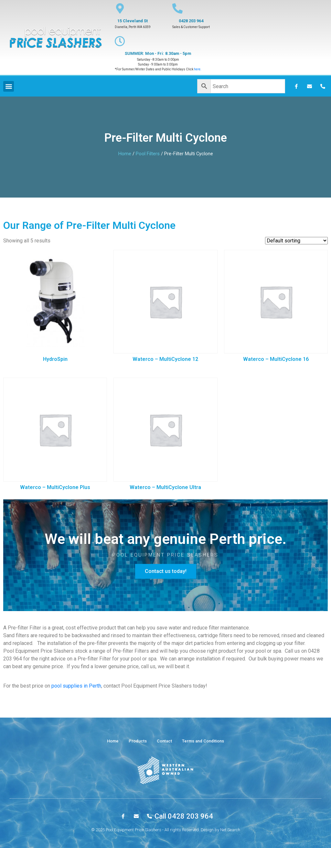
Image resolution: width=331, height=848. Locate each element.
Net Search (230, 829)
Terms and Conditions (203, 741)
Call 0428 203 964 (184, 816)
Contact (164, 741)
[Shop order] (296, 240)
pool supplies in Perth (76, 686)
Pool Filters (148, 154)
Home (124, 154)
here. (197, 69)
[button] (165, 571)
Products (138, 741)
